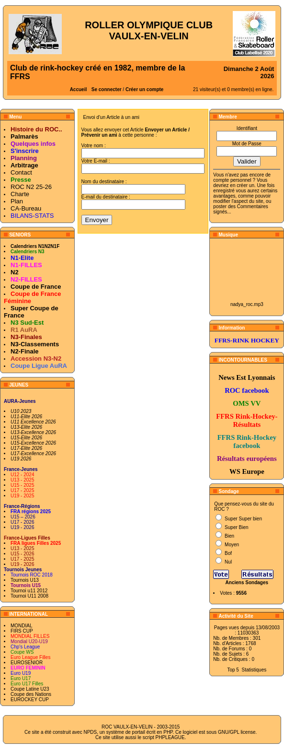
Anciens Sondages (247, 582)
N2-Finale (25, 351)
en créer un (242, 185)
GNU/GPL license (237, 732)
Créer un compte (144, 89)
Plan (17, 201)
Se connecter (106, 89)
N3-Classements (35, 344)
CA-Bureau (26, 208)
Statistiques (254, 669)
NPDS (90, 732)
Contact (21, 172)
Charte (20, 194)
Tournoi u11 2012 (29, 590)
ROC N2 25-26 (31, 186)
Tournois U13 (25, 580)
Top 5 (233, 669)
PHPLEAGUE (170, 737)
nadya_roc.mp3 (246, 304)
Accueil (78, 89)
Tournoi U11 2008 (29, 596)
